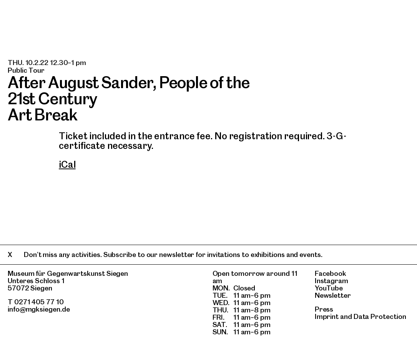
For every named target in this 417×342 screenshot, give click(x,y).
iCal (67, 164)
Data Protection (380, 316)
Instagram (331, 281)
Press (324, 309)
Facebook (330, 273)
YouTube (329, 288)
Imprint (327, 316)
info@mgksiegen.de (39, 309)
